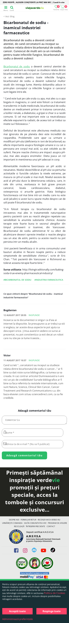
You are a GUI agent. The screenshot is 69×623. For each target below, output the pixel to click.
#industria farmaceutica (48, 279)
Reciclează (19, 527)
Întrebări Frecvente (35, 527)
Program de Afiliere (57, 524)
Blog (12, 16)
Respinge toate (52, 611)
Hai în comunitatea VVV (35, 524)
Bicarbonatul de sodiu (16, 66)
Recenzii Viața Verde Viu (49, 521)
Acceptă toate (17, 611)
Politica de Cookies (54, 593)
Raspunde (34, 315)
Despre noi (14, 521)
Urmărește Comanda (12, 524)
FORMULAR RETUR (28, 521)
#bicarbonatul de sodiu (17, 279)
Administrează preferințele (17, 619)
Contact (51, 527)
